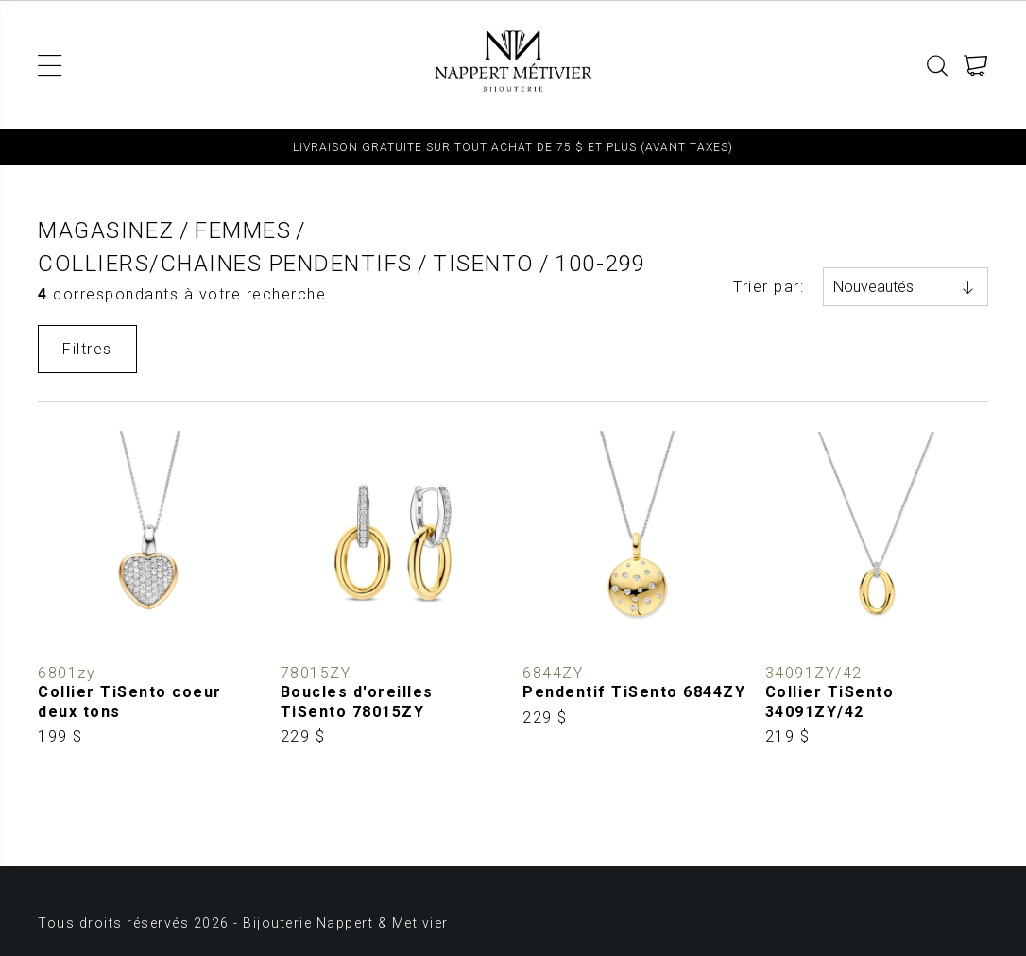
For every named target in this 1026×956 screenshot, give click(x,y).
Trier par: (768, 287)
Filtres (87, 349)
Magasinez (106, 230)
